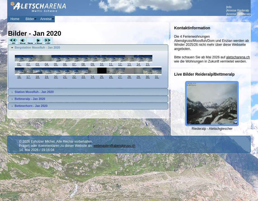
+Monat (38, 41)
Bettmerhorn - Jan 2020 (31, 105)
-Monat (22, 41)
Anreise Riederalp (238, 10)
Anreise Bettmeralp (239, 14)
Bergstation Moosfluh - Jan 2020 (37, 47)
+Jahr (48, 41)
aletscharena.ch (238, 57)
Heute (30, 41)
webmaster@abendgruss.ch (114, 146)
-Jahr (13, 41)
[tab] (88, 47)
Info (229, 7)
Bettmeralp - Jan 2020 (30, 98)
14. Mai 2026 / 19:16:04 (36, 150)
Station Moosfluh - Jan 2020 (34, 92)
